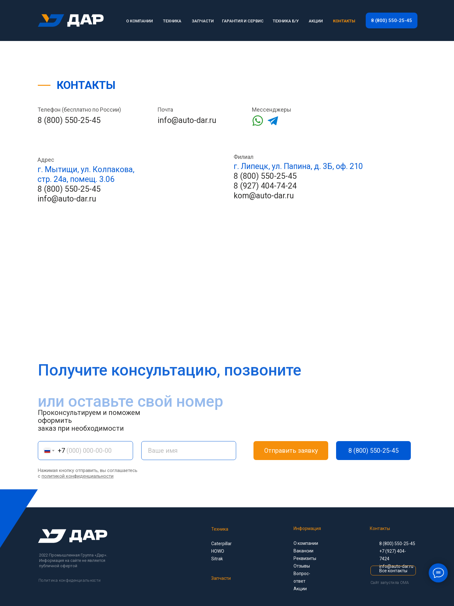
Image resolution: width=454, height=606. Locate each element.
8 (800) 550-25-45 (69, 120)
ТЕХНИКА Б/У (286, 21)
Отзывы (302, 565)
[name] (188, 450)
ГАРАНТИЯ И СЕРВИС (243, 21)
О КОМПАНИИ (139, 21)
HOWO (217, 551)
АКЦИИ (316, 21)
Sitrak (217, 558)
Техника (219, 529)
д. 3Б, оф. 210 (338, 166)
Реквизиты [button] (305, 558)
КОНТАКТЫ (344, 21)
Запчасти (221, 578)
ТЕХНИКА (172, 21)
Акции (300, 588)
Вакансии (303, 550)
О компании (306, 543)
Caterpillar (221, 543)
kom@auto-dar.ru (264, 195)
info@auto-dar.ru (187, 120)
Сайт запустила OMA (389, 582)
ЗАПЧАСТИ (203, 21)
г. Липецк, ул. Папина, (273, 166)
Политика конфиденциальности (69, 580)
